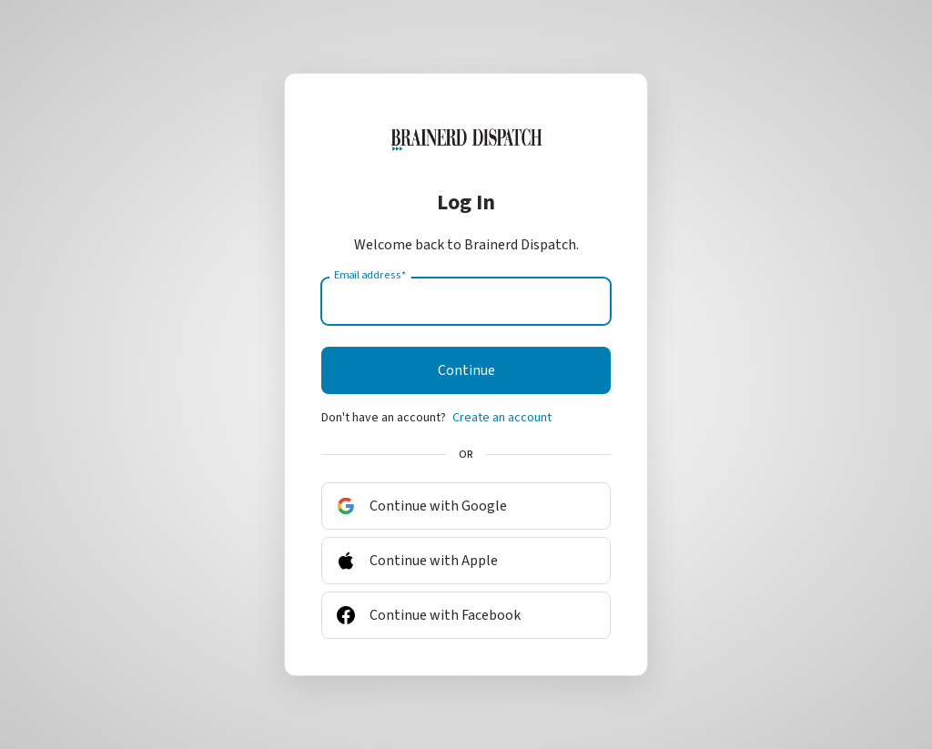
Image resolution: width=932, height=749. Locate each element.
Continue (466, 370)
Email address (370, 275)
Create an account (502, 418)
